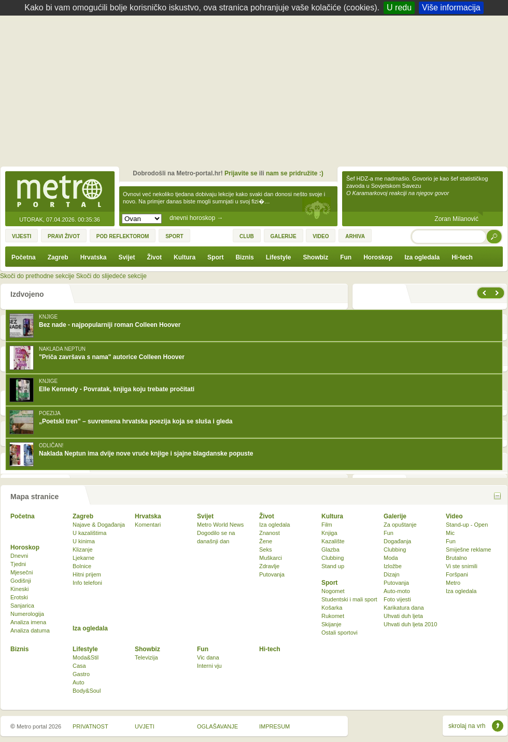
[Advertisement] (257, 93)
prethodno (483, 292)
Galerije (395, 516)
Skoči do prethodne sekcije (37, 276)
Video (454, 516)
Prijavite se (240, 173)
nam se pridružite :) (294, 173)
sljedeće (498, 292)
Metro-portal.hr (59, 192)
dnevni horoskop (196, 218)
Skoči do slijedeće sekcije (111, 276)
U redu (399, 7)
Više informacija (451, 7)
